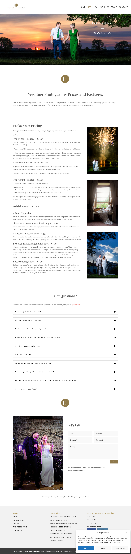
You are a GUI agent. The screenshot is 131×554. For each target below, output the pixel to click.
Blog (106, 7)
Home (82, 7)
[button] (127, 533)
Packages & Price (20, 527)
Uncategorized (56, 541)
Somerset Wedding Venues (61, 534)
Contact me (18, 530)
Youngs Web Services (30, 551)
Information (18, 520)
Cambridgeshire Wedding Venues (63, 517)
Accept (86, 548)
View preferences (120, 548)
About (114, 7)
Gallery (99, 7)
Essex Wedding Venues (59, 520)
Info (89, 7)
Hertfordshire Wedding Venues (63, 523)
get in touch (76, 305)
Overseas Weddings (58, 530)
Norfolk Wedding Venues (60, 527)
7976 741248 (96, 527)
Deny (103, 548)
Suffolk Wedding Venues (60, 537)
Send (113, 462)
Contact (123, 7)
